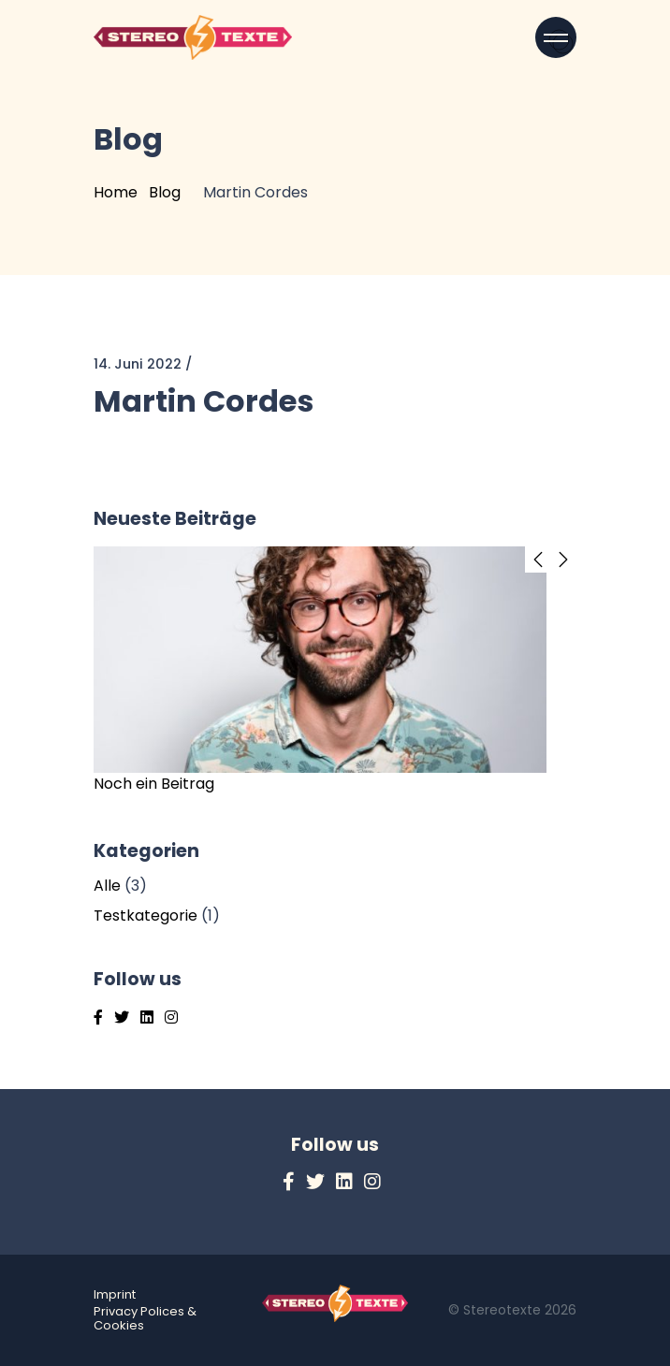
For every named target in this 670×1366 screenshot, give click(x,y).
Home (116, 192)
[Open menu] (555, 37)
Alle (107, 885)
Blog (165, 192)
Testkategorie (145, 915)
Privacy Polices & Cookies (145, 1318)
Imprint (115, 1294)
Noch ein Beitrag (154, 783)
